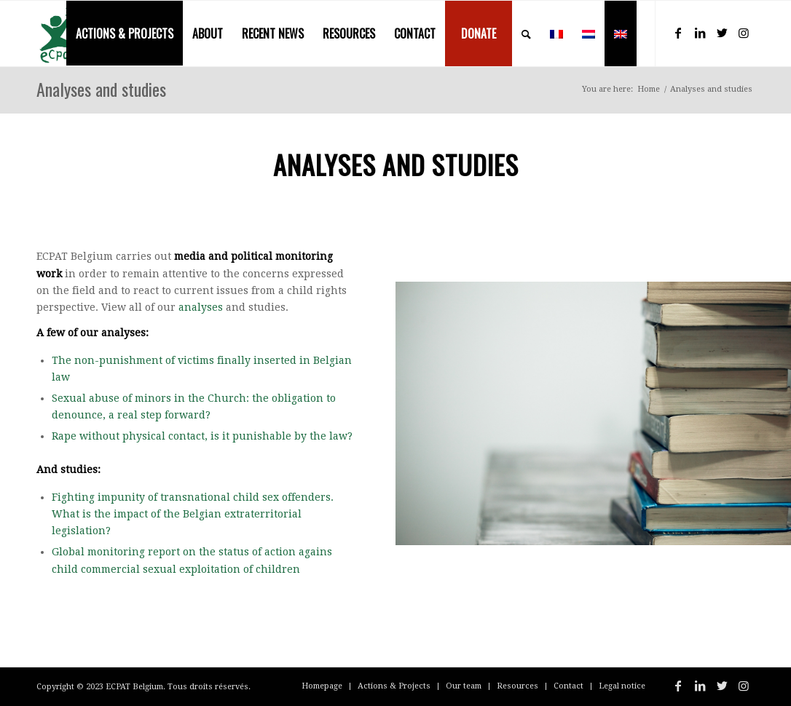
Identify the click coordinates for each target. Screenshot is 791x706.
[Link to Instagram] (744, 33)
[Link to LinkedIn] (700, 33)
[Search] (526, 33)
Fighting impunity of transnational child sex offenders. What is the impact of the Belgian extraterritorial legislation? (193, 513)
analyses (200, 307)
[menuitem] (124, 33)
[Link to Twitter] (722, 33)
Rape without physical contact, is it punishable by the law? (202, 436)
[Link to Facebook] (678, 33)
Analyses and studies (101, 89)
